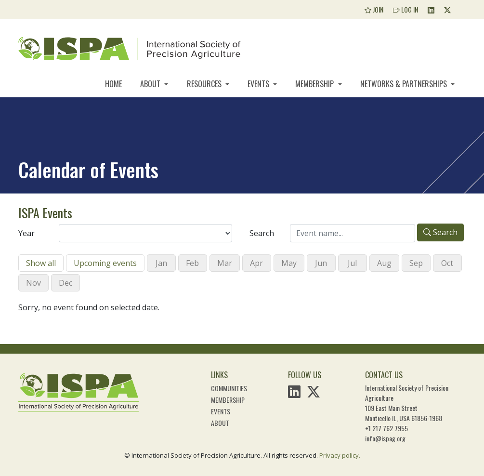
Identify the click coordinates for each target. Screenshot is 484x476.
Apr (256, 263)
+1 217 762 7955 (386, 428)
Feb (192, 263)
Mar (224, 263)
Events (259, 84)
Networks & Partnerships (404, 84)
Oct (447, 263)
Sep (416, 263)
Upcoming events (105, 263)
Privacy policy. (339, 455)
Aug (384, 263)
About (151, 84)
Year (26, 233)
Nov (33, 283)
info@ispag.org (385, 438)
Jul (352, 263)
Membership (315, 84)
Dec (65, 283)
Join (374, 9)
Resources (205, 84)
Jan (161, 263)
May (289, 263)
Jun (321, 263)
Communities (229, 388)
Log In (405, 9)
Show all (41, 263)
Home (113, 84)
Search (261, 233)
